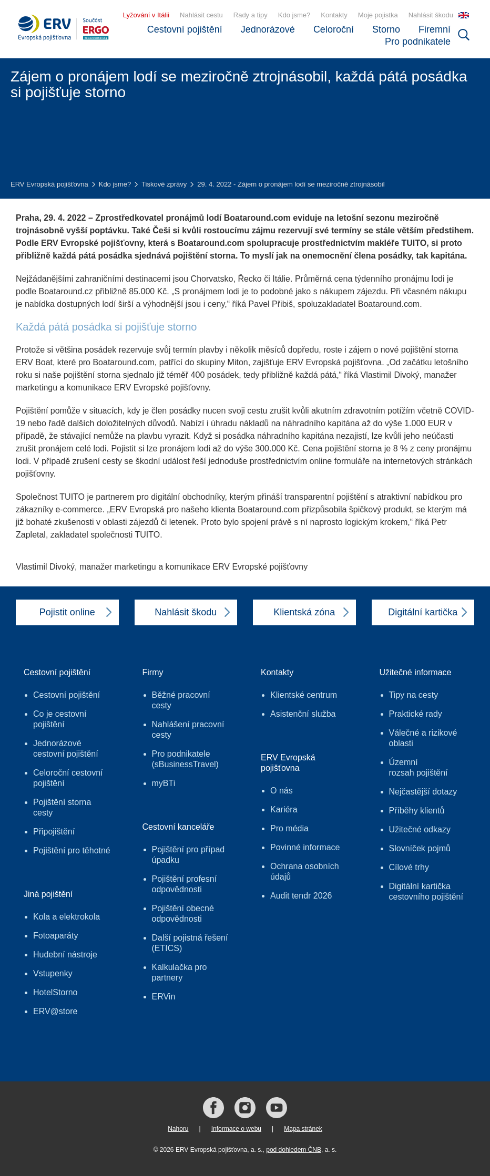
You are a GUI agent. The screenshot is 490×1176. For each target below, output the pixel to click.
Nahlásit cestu (201, 15)
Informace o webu (236, 1128)
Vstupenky (53, 973)
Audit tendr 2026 (301, 895)
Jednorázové (268, 29)
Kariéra (284, 809)
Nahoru (178, 1128)
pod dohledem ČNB (293, 1149)
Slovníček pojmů (420, 848)
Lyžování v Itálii (146, 15)
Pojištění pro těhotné (71, 850)
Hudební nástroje (65, 954)
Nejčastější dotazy (423, 791)
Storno (386, 29)
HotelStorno (55, 992)
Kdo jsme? (294, 15)
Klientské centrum (303, 694)
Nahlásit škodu (431, 15)
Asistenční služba (303, 713)
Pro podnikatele (418, 41)
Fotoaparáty (55, 935)
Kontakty (334, 15)
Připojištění (54, 831)
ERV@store (55, 1011)
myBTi (164, 783)
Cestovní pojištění (184, 29)
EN (464, 15)
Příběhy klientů (417, 810)
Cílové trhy (409, 867)
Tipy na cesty (413, 694)
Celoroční (333, 29)
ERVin (164, 996)
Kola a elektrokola (66, 916)
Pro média (289, 828)
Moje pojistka (378, 15)
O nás (281, 790)
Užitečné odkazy (420, 829)
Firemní (434, 29)
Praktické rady (415, 713)
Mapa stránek (303, 1128)
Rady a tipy (250, 15)
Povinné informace (305, 847)
